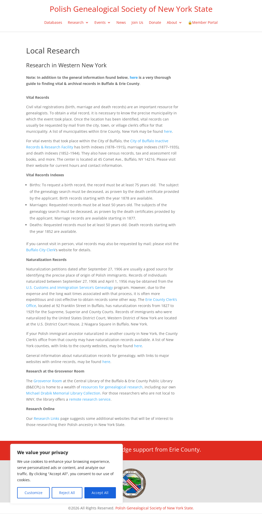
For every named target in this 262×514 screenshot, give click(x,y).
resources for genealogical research (112, 387)
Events (100, 23)
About (172, 23)
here (168, 131)
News (121, 23)
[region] (66, 474)
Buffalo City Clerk (40, 249)
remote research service (90, 399)
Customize (33, 492)
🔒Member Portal (203, 23)
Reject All (67, 492)
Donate (155, 23)
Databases (53, 23)
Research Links (46, 418)
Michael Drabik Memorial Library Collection (63, 393)
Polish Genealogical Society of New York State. (154, 508)
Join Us (137, 23)
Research (76, 23)
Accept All (100, 492)
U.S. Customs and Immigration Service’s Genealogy (69, 287)
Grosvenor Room (48, 380)
